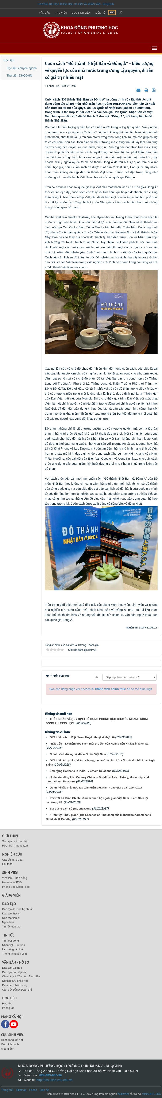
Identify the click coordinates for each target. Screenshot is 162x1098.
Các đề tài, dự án (12, 859)
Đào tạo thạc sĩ (11, 913)
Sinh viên (10, 872)
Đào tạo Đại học (12, 967)
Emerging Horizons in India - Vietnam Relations (80, 771)
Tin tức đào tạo (11, 926)
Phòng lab (8, 1007)
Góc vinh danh (10, 1044)
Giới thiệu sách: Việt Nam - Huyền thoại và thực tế (82, 737)
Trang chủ (7, 1089)
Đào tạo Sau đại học (14, 972)
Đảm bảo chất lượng (14, 985)
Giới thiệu (10, 835)
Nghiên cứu (12, 854)
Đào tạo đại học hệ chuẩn (17, 909)
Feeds (33, 1089)
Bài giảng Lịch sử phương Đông (70, 808)
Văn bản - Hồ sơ (15, 962)
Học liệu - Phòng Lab (15, 845)
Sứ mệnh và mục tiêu (15, 841)
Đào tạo (9, 903)
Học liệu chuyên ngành (22, 68)
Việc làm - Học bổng (14, 878)
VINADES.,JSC (151, 1093)
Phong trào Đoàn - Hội (16, 886)
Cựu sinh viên (81, 12)
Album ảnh (7, 1048)
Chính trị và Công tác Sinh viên (21, 976)
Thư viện (61, 12)
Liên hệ (100, 12)
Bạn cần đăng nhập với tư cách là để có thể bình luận (100, 689)
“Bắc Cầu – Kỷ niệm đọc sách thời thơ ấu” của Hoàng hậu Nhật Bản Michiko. (99, 743)
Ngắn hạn (8, 922)
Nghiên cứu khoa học (15, 980)
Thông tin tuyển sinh (14, 953)
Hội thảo (7, 863)
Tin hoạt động (10, 940)
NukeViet (123, 1093)
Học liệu (8, 60)
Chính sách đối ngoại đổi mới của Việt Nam (78, 754)
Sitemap (21, 1089)
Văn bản (44, 12)
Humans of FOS (12, 882)
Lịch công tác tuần (13, 949)
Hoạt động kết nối (12, 1039)
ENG (112, 12)
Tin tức (8, 935)
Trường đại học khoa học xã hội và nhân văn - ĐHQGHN (75, 4)
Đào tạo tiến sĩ (11, 917)
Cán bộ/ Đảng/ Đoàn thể (17, 989)
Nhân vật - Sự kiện (13, 945)
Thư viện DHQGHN (19, 75)
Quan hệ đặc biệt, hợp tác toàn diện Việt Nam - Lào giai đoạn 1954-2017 (96, 787)
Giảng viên (11, 895)
